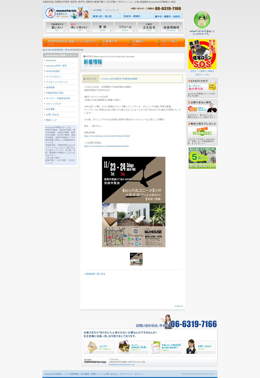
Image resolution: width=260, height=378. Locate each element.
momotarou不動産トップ (56, 374)
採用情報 (50, 87)
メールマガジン (53, 76)
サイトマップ (112, 10)
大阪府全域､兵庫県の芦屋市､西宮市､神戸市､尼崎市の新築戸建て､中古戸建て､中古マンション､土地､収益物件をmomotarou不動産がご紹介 (109, 2)
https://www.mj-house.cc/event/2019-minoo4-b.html (107, 136)
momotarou (51, 60)
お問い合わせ (52, 114)
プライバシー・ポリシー (131, 374)
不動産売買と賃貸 (54, 93)
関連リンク (51, 120)
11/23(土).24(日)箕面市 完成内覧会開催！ (119, 78)
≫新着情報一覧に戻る (95, 274)
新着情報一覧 (60, 50)
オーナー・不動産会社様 (58, 98)
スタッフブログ (53, 103)
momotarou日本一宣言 (56, 65)
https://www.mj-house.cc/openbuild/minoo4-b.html (106, 146)
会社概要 (97, 10)
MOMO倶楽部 (53, 71)
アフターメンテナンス (57, 82)
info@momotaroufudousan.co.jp (122, 364)
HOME (48, 50)
